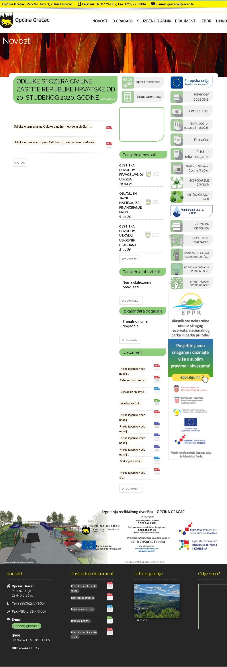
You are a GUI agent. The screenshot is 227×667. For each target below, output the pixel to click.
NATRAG (20, 162)
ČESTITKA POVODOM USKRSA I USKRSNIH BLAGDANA (127, 236)
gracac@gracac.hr (180, 4)
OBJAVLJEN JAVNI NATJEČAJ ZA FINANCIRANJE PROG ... (130, 203)
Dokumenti (186, 21)
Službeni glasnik (154, 21)
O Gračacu (122, 21)
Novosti (100, 21)
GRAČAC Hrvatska (141, 124)
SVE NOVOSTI (129, 259)
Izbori (206, 21)
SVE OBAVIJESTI (130, 300)
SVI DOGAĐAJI (129, 339)
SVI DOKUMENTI (130, 488)
